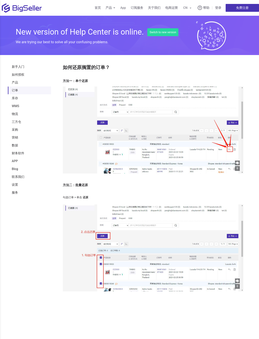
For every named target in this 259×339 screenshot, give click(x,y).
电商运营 (171, 8)
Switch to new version (163, 32)
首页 (98, 8)
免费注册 (242, 8)
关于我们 (154, 8)
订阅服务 (137, 8)
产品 (111, 8)
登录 (218, 8)
